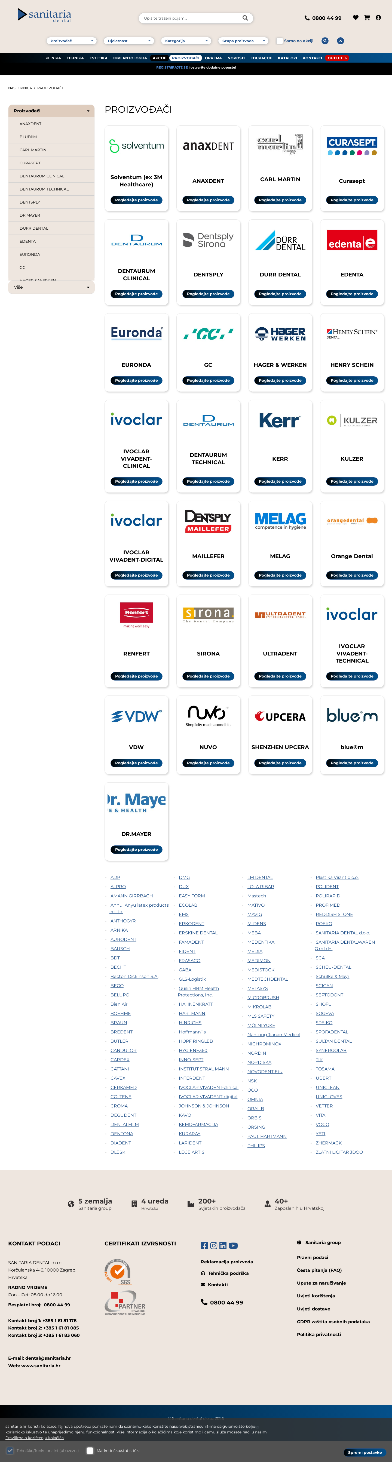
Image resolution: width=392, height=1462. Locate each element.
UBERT (323, 1099)
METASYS (257, 1009)
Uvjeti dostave (313, 1330)
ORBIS (254, 1139)
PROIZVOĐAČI (185, 55)
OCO (252, 1111)
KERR (280, 465)
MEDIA (254, 972)
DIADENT (121, 1164)
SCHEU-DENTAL (333, 988)
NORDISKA (259, 1083)
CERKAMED (124, 1108)
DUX (184, 907)
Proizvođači (52, 110)
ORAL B (255, 1129)
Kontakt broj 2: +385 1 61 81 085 (43, 1349)
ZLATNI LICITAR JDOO (339, 1173)
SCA (320, 979)
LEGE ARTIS (191, 1173)
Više (52, 287)
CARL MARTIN (33, 149)
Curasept (352, 180)
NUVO (208, 764)
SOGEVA (325, 1034)
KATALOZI (287, 55)
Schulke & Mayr (332, 997)
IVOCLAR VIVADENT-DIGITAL (136, 566)
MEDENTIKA (260, 963)
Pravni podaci (312, 1278)
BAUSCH (120, 969)
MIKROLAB (259, 1028)
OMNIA (255, 1120)
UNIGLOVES (329, 1118)
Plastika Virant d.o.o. (337, 898)
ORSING (256, 1148)
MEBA (254, 954)
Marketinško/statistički (118, 1450)
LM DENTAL (260, 898)
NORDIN (256, 1074)
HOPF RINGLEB (196, 1062)
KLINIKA (53, 55)
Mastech (256, 917)
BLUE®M (28, 136)
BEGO (117, 1006)
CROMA (119, 1127)
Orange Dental (352, 566)
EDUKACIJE (261, 55)
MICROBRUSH (263, 1018)
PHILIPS (256, 1166)
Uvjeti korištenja (316, 1317)
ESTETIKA (99, 55)
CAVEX (118, 1099)
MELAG (280, 566)
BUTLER (119, 1062)
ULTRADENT (280, 667)
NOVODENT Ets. (265, 1092)
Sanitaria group (319, 1263)
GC (22, 267)
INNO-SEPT (191, 1081)
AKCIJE (159, 55)
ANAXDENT (30, 123)
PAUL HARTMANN (267, 1157)
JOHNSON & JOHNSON (204, 1127)
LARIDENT (190, 1164)
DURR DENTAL (34, 228)
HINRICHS (190, 1044)
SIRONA (208, 667)
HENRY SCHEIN (352, 368)
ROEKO (324, 944)
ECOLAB (188, 926)
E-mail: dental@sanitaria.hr (39, 1379)
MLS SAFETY (260, 1037)
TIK (319, 1081)
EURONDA (30, 254)
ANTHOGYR (123, 942)
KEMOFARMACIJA (198, 1145)
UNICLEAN (327, 1108)
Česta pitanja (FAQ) (319, 1291)
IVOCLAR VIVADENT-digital (208, 1118)
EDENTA (28, 241)
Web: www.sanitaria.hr (34, 1387)
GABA (185, 991)
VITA (320, 1136)
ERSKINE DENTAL (198, 954)
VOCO (322, 1145)
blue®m (352, 764)
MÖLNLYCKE (261, 1046)
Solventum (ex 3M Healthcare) (137, 180)
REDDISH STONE (334, 935)
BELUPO (120, 1016)
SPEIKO (324, 1044)
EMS (184, 935)
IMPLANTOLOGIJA (130, 55)
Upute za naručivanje (321, 1304)
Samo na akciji (298, 37)
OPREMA (213, 55)
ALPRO (118, 907)
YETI (320, 1155)
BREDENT (122, 1053)
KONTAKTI (312, 55)
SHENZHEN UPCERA (280, 764)
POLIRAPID (328, 917)
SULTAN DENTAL (334, 1062)
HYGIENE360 (193, 1071)
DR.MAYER (30, 215)
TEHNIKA (75, 55)
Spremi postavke (365, 1451)
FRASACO (189, 981)
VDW (136, 764)
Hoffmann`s (192, 1053)
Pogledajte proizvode (136, 199)
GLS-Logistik (192, 1000)
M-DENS (256, 944)
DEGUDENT (123, 1136)
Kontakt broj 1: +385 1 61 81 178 (42, 1341)
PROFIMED (328, 926)
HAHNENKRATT (196, 1025)
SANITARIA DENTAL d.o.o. (343, 954)
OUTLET (335, 55)
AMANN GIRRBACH (132, 917)
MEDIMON (259, 981)
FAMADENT (191, 963)
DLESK (118, 1173)
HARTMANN (192, 1034)
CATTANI (120, 1090)
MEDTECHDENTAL (267, 1000)
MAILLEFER (208, 566)
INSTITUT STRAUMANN (204, 1090)
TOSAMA (325, 1090)
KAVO (185, 1136)
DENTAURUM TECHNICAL (44, 188)
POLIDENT (327, 907)
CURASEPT (30, 162)
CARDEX (120, 1081)
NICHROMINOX (264, 1065)
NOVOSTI (236, 55)
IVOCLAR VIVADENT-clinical (208, 1108)
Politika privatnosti (319, 1355)
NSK (252, 1102)
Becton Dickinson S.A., (135, 997)
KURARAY (189, 1155)
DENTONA (122, 1155)
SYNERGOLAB (331, 1071)
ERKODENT (191, 944)
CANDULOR (124, 1071)
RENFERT (136, 667)
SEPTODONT (329, 1016)
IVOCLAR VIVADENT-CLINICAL (136, 465)
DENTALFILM (125, 1145)
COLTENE (121, 1118)
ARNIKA (119, 951)
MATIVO (256, 926)
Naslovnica (21, 87)
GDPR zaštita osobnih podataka (333, 1343)
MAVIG (254, 935)
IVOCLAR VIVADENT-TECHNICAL (352, 667)
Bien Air (119, 1025)
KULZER (352, 465)
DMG (184, 898)
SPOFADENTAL (332, 1053)
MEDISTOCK (260, 991)
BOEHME (121, 1034)
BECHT (118, 988)
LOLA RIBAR (260, 907)
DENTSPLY (30, 201)
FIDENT (187, 972)
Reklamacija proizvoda (227, 1283)
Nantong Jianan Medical (273, 1055)
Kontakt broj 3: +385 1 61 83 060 (44, 1356)
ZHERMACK (329, 1164)
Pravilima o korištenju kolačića (34, 1437)
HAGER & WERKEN (280, 367)
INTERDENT (192, 1099)
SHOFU (324, 1025)
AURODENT (123, 960)
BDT (115, 979)
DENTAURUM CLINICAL (42, 175)
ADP (115, 898)
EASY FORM (192, 917)
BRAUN (119, 1044)
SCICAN (324, 1006)
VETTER (324, 1127)
